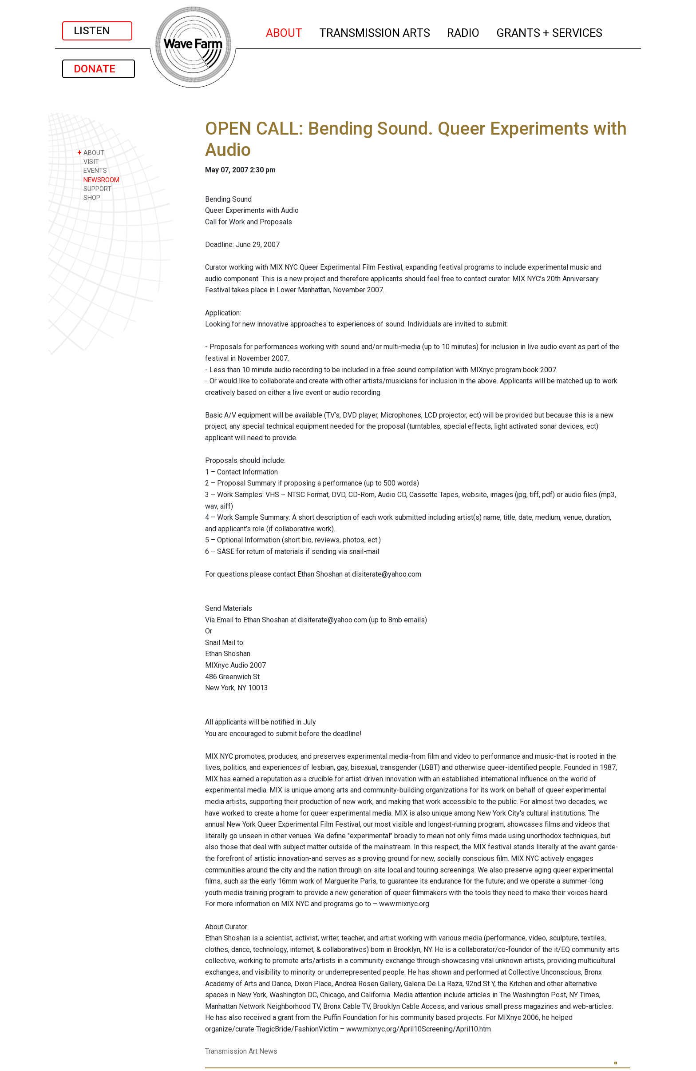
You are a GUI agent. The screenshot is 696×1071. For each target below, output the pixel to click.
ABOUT (284, 32)
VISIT (88, 161)
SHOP (88, 197)
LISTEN (97, 30)
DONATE (98, 69)
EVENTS (92, 170)
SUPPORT (94, 188)
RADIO (463, 32)
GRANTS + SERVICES (550, 32)
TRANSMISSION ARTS (375, 32)
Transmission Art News (241, 1051)
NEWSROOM (98, 179)
